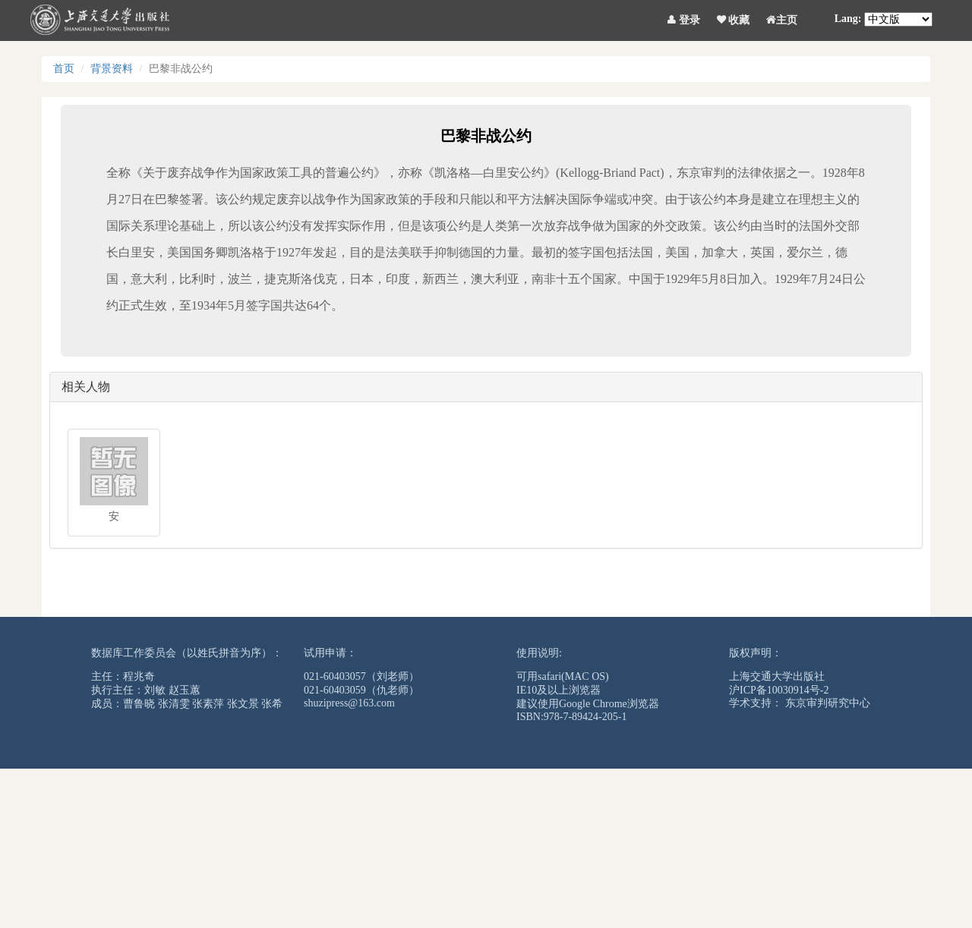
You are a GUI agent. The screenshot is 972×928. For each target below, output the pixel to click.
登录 (683, 17)
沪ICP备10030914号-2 (778, 690)
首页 (63, 68)
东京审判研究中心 (827, 703)
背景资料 (111, 68)
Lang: (848, 18)
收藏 (733, 17)
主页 (781, 17)
